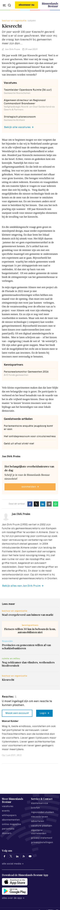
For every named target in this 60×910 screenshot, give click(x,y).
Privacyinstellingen (42, 842)
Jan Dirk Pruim (12, 49)
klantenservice (39, 803)
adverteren (37, 821)
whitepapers (9, 815)
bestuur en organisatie (14, 21)
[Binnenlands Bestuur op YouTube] (30, 856)
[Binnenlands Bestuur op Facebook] (4, 856)
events (6, 811)
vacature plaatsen (41, 826)
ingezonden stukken (42, 812)
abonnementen (11, 820)
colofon (35, 808)
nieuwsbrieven (39, 817)
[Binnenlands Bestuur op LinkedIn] (17, 856)
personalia (8, 829)
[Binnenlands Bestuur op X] (10, 856)
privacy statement (41, 838)
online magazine (11, 824)
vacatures (7, 806)
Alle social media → (13, 864)
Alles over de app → (13, 898)
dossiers (6, 833)
